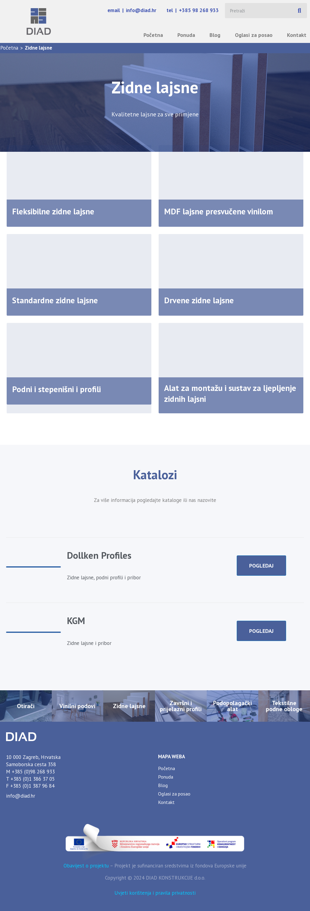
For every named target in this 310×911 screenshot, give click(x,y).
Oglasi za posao (253, 34)
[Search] (299, 10)
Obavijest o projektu (86, 865)
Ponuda (186, 34)
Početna (153, 34)
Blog (214, 34)
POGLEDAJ (261, 565)
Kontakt (296, 34)
